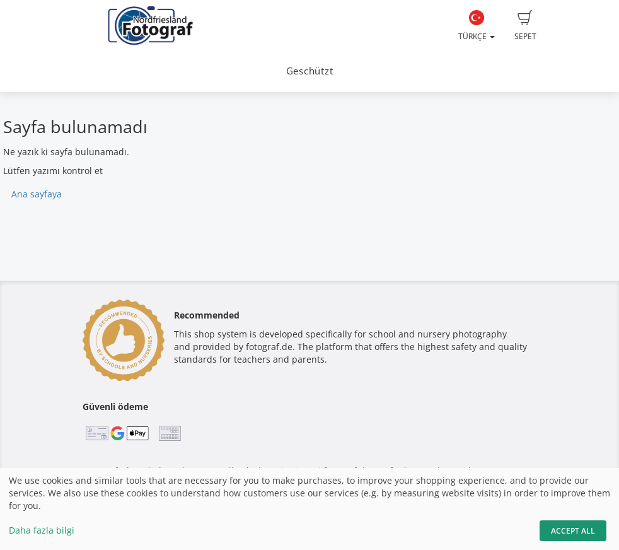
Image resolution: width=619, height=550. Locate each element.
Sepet (525, 26)
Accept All (573, 530)
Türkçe (476, 26)
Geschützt (309, 71)
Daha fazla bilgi (41, 530)
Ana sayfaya (36, 194)
